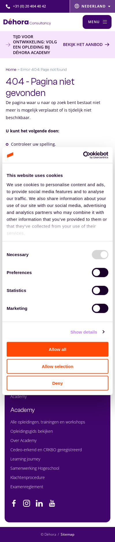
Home (11, 69)
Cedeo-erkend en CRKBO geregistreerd (46, 449)
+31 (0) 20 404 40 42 (26, 6)
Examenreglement (26, 486)
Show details (84, 331)
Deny (57, 383)
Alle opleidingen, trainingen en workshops (47, 422)
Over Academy (23, 440)
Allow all (57, 349)
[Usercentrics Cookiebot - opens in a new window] (83, 155)
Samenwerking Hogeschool (34, 468)
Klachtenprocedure (27, 477)
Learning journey (25, 459)
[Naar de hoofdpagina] (27, 22)
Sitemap (67, 534)
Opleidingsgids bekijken (31, 431)
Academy (18, 396)
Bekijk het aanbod (83, 44)
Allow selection (57, 366)
